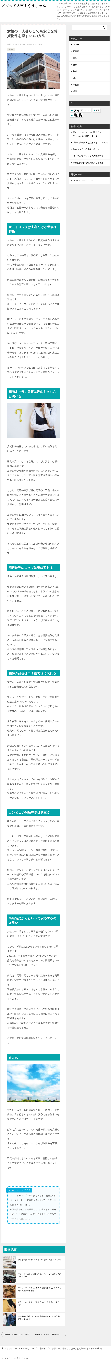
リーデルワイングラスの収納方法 (88, 156)
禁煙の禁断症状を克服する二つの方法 (90, 142)
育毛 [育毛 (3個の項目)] (97, 110)
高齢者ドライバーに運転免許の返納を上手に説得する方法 (50, 1334)
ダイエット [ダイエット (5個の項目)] (81, 110)
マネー (76, 44)
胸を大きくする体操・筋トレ (86, 149)
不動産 (76, 51)
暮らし (11, 49)
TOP (19, 1348)
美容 (75, 91)
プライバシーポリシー (83, 180)
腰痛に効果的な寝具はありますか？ (89, 163)
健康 (75, 65)
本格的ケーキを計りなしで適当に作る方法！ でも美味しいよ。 (19, 1334)
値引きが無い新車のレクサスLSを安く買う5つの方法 (39, 1260)
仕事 (75, 58)
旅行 (75, 71)
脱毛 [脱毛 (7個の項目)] (77, 115)
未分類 (76, 85)
